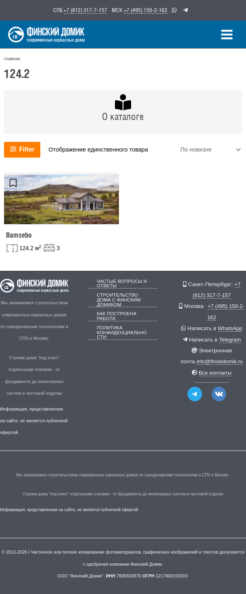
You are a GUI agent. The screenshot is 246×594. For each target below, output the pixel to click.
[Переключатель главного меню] (227, 36)
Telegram (230, 340)
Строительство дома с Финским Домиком (117, 298)
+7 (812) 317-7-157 (85, 9)
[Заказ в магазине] (209, 153)
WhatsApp (230, 328)
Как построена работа (115, 314)
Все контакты (215, 373)
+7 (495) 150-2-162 (145, 9)
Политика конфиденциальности (123, 329)
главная (11, 62)
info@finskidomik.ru (220, 361)
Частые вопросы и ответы (120, 283)
